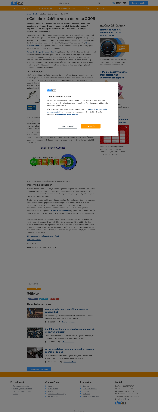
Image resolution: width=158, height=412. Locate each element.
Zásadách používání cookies (67, 114)
